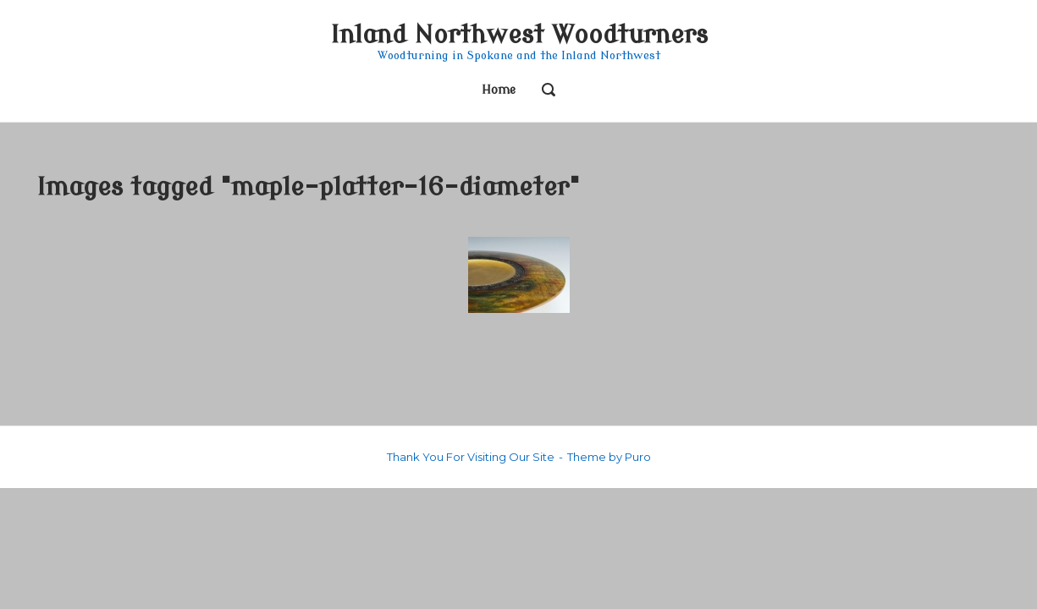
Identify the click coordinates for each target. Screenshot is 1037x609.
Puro (638, 457)
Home (499, 90)
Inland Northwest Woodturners (519, 35)
